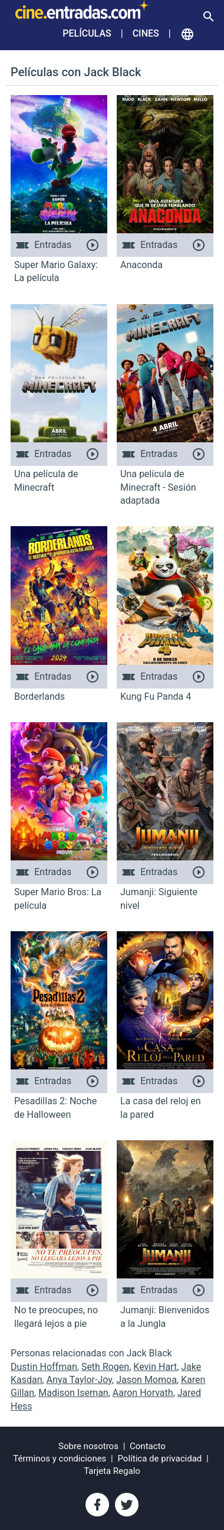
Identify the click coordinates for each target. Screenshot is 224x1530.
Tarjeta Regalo (112, 1471)
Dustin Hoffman (44, 1366)
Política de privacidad (160, 1458)
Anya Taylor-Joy (79, 1379)
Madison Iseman (73, 1392)
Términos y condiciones (59, 1458)
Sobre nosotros (88, 1446)
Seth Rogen (105, 1366)
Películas (86, 33)
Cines (146, 33)
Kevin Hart (155, 1366)
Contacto (148, 1446)
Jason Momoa (146, 1379)
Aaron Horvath (143, 1392)
